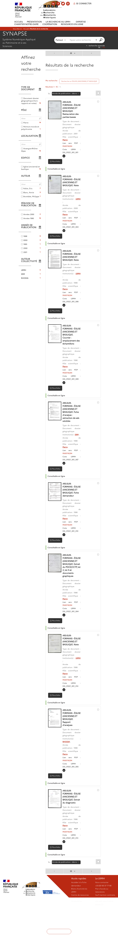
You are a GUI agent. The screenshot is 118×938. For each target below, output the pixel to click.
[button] (31, 270)
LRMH (78, 205)
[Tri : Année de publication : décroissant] (66, 94)
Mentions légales (78, 928)
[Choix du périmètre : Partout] (61, 40)
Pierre (65, 143)
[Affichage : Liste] (73, 53)
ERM (77, 450)
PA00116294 (68, 149)
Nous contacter (101, 912)
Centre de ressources (80, 925)
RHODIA (66, 769)
